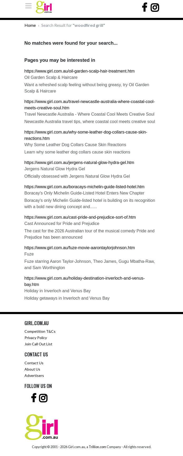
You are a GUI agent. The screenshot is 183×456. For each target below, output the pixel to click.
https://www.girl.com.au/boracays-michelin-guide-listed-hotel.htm (84, 187)
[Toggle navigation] (30, 5)
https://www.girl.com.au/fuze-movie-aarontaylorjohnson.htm (79, 247)
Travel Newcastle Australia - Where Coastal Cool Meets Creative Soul (89, 114)
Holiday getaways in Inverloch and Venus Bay (67, 298)
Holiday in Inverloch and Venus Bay (57, 291)
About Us (32, 369)
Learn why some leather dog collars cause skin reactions (77, 152)
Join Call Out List (38, 344)
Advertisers (34, 375)
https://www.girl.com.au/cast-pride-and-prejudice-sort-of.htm (80, 217)
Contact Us (33, 363)
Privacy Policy (35, 337)
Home (30, 25)
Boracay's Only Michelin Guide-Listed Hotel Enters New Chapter (84, 193)
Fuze (29, 254)
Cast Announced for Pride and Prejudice (62, 223)
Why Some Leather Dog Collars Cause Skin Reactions (75, 144)
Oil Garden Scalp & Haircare (51, 77)
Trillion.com (97, 447)
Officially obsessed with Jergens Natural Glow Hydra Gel (77, 176)
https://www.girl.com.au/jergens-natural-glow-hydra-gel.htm (79, 162)
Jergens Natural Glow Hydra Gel (54, 169)
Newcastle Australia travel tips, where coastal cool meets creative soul (89, 121)
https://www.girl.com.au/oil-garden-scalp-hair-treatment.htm (79, 71)
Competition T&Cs (40, 331)
